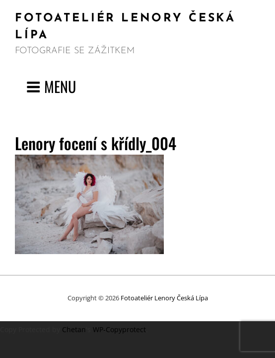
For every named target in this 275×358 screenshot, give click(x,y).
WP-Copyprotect (119, 329)
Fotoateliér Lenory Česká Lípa (164, 297)
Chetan (74, 329)
